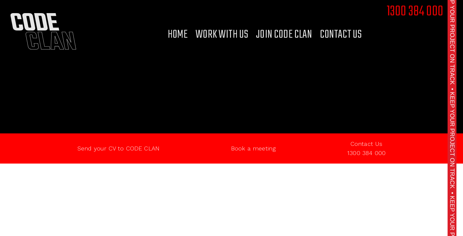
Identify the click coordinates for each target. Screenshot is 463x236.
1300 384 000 (415, 11)
